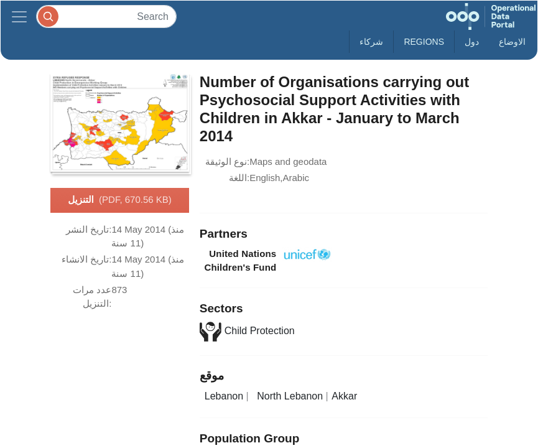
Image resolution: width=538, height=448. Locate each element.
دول (472, 42)
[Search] (106, 16)
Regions (424, 42)
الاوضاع (512, 42)
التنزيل (120, 200)
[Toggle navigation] (19, 16)
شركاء (371, 42)
